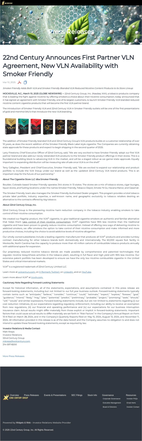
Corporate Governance (111, 390)
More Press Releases (13, 356)
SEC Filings (76, 387)
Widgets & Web (23, 423)
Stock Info (92, 387)
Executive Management (112, 395)
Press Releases (31, 387)
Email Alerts (131, 395)
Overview (14, 387)
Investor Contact (133, 399)
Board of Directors (110, 399)
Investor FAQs (132, 390)
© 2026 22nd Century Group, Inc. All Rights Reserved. (28, 430)
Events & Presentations (55, 387)
